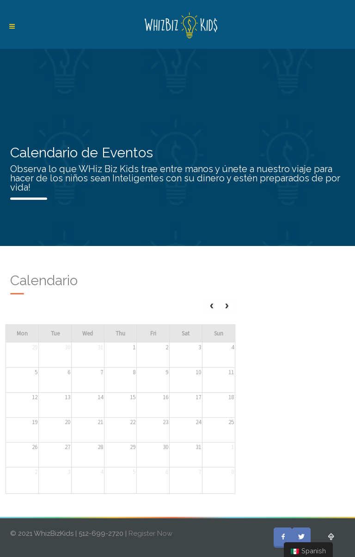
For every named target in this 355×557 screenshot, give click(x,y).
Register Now (150, 533)
